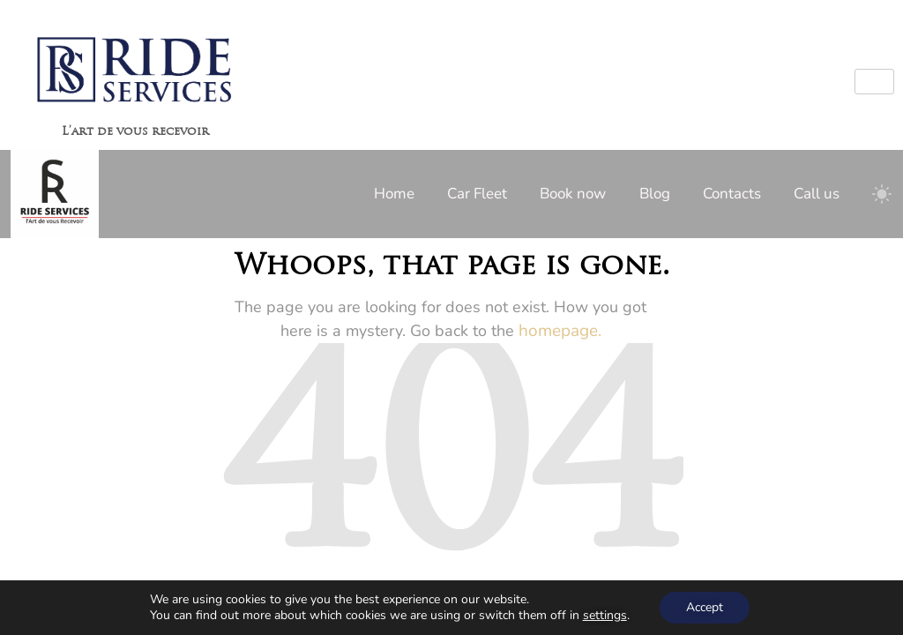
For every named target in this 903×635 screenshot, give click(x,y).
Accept (704, 607)
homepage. (560, 330)
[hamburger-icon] (874, 81)
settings (605, 616)
